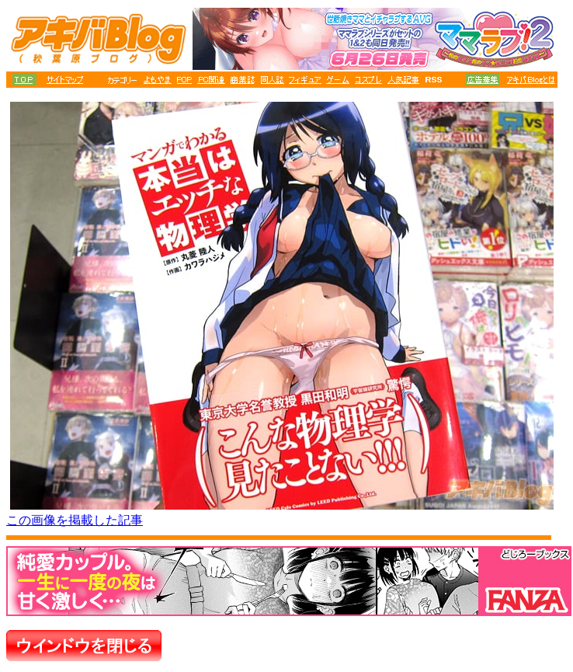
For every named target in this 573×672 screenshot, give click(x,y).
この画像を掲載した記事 (74, 520)
